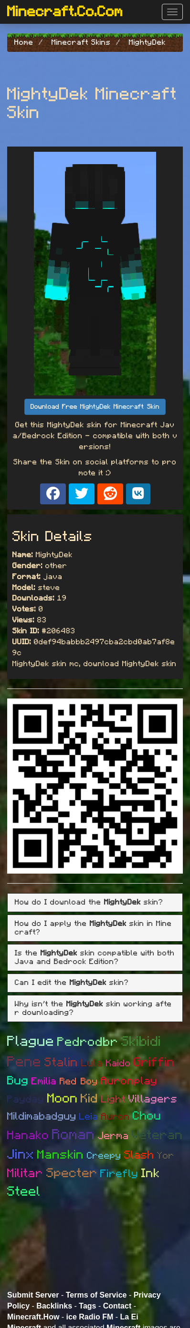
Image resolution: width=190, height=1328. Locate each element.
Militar (25, 1173)
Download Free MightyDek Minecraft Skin (95, 406)
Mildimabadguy (41, 1116)
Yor (165, 1156)
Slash (139, 1155)
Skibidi (141, 1042)
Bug (18, 1081)
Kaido (118, 1063)
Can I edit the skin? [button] (72, 982)
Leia (88, 1116)
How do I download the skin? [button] (89, 902)
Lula (92, 1063)
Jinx (20, 1154)
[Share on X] (82, 493)
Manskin (60, 1155)
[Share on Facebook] (53, 493)
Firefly (119, 1174)
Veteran (157, 1135)
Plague (30, 1041)
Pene (24, 1062)
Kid (89, 1098)
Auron (115, 1116)
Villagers (153, 1099)
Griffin (154, 1062)
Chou (147, 1116)
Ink (150, 1173)
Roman (73, 1135)
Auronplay (129, 1081)
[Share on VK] (138, 493)
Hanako (28, 1135)
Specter (71, 1173)
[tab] (95, 903)
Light (113, 1099)
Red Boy (79, 1081)
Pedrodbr (87, 1042)
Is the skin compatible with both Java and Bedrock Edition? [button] (95, 957)
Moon (62, 1098)
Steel (24, 1192)
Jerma (113, 1136)
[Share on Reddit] (110, 493)
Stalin (61, 1062)
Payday (25, 1099)
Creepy (104, 1156)
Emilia (44, 1081)
